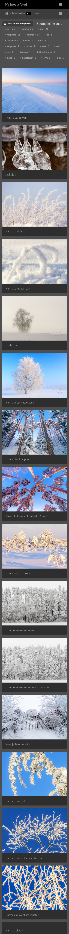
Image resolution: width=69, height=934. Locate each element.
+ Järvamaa (11, 40)
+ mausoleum (28, 57)
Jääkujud (11, 174)
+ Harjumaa (12, 34)
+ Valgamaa (12, 46)
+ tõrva (46, 57)
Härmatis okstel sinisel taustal (24, 858)
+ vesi (9, 52)
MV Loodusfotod (16, 4)
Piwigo (41, 927)
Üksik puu (12, 345)
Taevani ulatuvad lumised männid (26, 516)
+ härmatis (32, 34)
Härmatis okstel (15, 801)
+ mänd (10, 57)
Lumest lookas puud (18, 459)
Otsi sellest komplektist (17, 23)
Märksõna (18, 13)
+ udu (59, 57)
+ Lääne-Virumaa (45, 52)
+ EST (10, 28)
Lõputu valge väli (16, 117)
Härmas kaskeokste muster (22, 915)
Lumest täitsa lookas (18, 573)
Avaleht (7, 13)
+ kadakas (24, 52)
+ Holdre (29, 46)
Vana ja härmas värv (18, 744)
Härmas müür (14, 231)
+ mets (28, 40)
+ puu (42, 40)
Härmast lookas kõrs (18, 288)
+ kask (44, 46)
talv (37, 14)
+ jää (48, 34)
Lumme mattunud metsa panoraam (27, 687)
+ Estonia (26, 28)
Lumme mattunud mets (20, 630)
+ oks (58, 46)
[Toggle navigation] (60, 4)
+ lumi (43, 28)
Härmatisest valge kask (20, 402)
